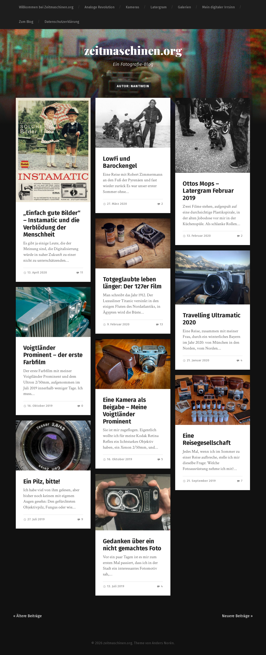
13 (159, 324)
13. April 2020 (35, 272)
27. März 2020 (115, 204)
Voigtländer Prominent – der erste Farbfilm (53, 355)
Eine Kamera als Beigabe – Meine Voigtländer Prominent (125, 410)
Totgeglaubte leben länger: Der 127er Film (132, 283)
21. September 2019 (199, 481)
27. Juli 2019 (34, 519)
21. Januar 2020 (196, 360)
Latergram (158, 7)
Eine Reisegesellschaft (207, 439)
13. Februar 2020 (197, 236)
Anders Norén (163, 642)
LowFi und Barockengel (120, 162)
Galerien (184, 7)
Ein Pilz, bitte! (41, 481)
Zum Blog (26, 22)
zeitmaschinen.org (133, 50)
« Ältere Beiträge (27, 614)
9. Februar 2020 (116, 324)
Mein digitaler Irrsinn (218, 7)
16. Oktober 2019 (38, 406)
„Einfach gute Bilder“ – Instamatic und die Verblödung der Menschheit (51, 223)
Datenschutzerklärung (61, 22)
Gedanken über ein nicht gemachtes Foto (132, 544)
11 (79, 272)
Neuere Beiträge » (237, 614)
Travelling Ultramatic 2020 (211, 319)
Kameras (132, 7)
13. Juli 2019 (113, 586)
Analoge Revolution (100, 7)
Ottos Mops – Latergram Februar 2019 (208, 191)
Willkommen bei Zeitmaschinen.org (46, 7)
